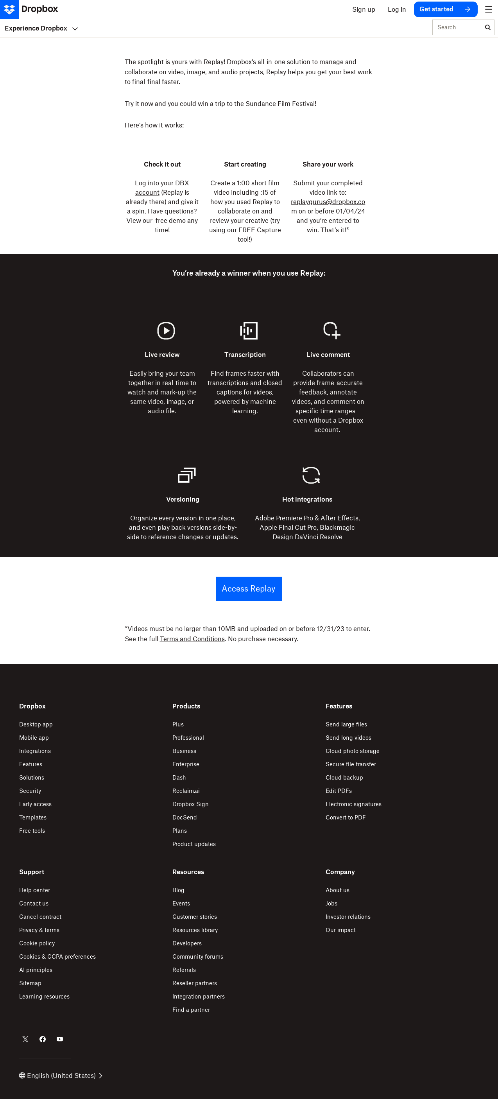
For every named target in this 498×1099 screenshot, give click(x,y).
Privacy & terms (39, 930)
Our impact (341, 930)
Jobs (331, 903)
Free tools (32, 830)
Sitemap (30, 983)
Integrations (35, 751)
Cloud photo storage (353, 751)
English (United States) (60, 1075)
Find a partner (191, 1009)
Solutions (31, 777)
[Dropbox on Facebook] (42, 1039)
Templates (33, 817)
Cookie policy (37, 943)
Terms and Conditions (192, 639)
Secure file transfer (351, 764)
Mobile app (34, 737)
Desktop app (36, 724)
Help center (34, 890)
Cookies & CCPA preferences (57, 956)
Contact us (33, 903)
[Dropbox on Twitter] (25, 1039)
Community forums (197, 956)
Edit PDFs (339, 790)
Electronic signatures (354, 804)
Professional (188, 737)
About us (337, 890)
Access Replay (248, 588)
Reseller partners (194, 983)
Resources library (195, 930)
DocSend (184, 817)
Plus (178, 724)
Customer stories (194, 916)
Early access (35, 804)
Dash (179, 777)
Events (181, 903)
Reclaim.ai (186, 790)
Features (30, 764)
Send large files (346, 724)
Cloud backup (344, 777)
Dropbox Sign (190, 804)
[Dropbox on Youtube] (60, 1039)
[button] (249, 94)
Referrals (184, 969)
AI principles (35, 969)
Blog (178, 890)
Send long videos (348, 737)
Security (30, 790)
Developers (187, 943)
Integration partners (198, 996)
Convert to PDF (346, 817)
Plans (179, 830)
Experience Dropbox (41, 28)
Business (184, 751)
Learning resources (44, 996)
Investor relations (348, 916)
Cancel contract (40, 916)
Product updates (194, 844)
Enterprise (185, 764)
